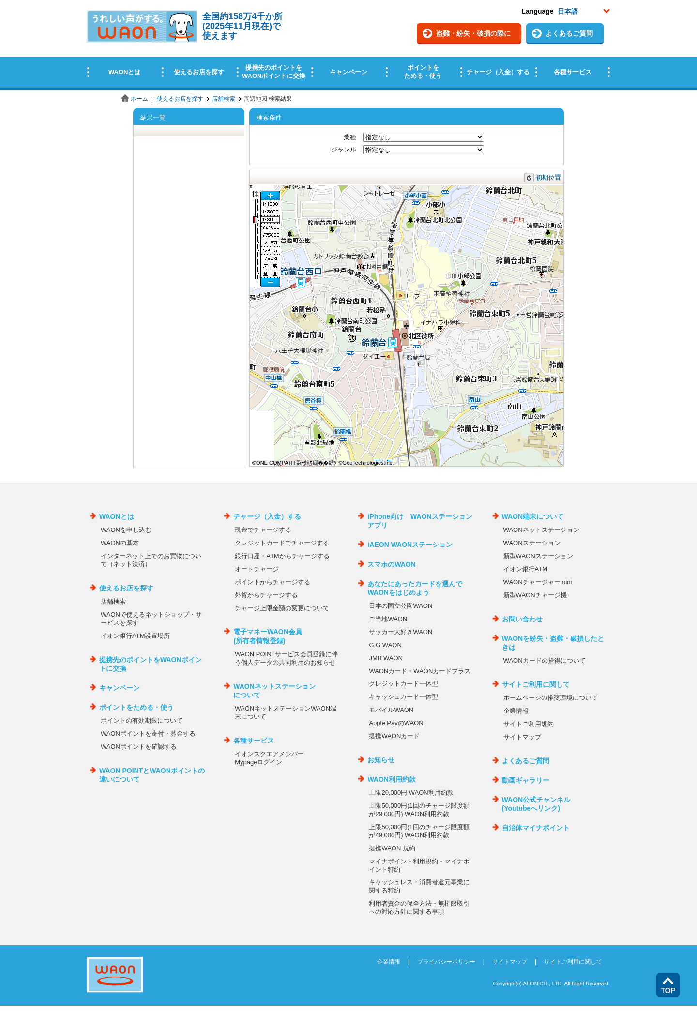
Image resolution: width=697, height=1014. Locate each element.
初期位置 (548, 177)
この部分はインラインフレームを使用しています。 (348, 45)
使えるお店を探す (180, 98)
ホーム (139, 98)
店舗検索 (223, 98)
